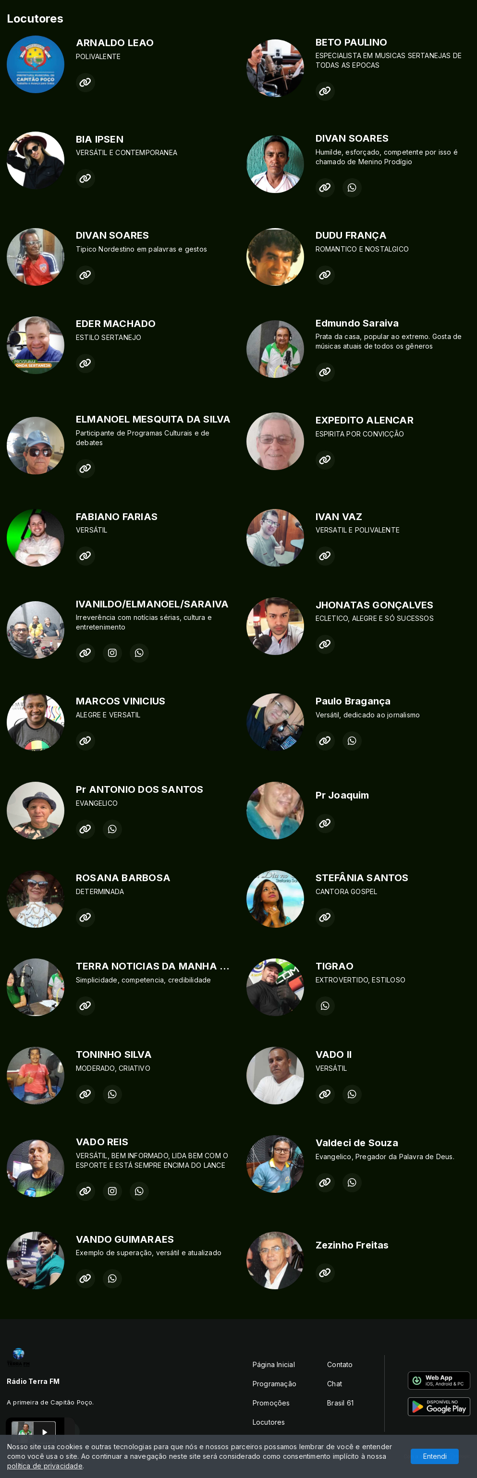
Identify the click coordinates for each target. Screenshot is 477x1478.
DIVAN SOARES (352, 138)
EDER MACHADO (116, 323)
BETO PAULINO (352, 42)
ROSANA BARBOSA (123, 878)
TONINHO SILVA (114, 1054)
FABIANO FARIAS (117, 516)
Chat (334, 1384)
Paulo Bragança (353, 701)
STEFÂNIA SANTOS (362, 878)
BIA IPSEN (99, 139)
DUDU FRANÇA (351, 235)
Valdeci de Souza (357, 1143)
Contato (340, 1364)
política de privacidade (45, 1466)
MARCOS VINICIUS (120, 701)
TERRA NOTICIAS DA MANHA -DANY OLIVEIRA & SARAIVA (216, 966)
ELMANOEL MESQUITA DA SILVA (153, 419)
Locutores (269, 1422)
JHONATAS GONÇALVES (375, 605)
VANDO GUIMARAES (125, 1239)
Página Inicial (274, 1364)
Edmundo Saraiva (357, 323)
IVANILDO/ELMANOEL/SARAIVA (152, 604)
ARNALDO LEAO (115, 42)
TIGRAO (335, 966)
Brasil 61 (340, 1403)
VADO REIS (102, 1142)
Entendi (435, 1456)
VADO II (334, 1054)
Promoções (271, 1403)
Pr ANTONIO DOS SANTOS (139, 789)
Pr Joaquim (342, 795)
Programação (274, 1384)
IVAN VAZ (339, 516)
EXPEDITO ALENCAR (365, 420)
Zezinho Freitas (352, 1245)
